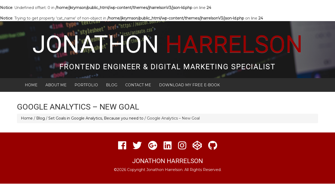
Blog (111, 85)
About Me (56, 85)
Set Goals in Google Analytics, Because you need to (95, 118)
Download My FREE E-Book (189, 85)
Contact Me (138, 85)
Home (31, 85)
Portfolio (86, 85)
